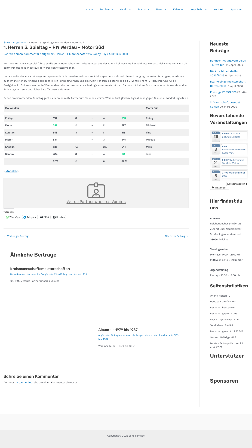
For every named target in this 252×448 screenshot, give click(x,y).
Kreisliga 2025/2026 (222, 90)
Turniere (119, 9)
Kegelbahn (203, 9)
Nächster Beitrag (176, 234)
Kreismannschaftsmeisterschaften (40, 266)
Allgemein (45, 53)
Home (104, 9)
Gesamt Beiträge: (220, 334)
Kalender (184, 9)
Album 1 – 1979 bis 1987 (118, 328)
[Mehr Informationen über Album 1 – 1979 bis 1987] (140, 292)
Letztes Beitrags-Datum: (225, 340)
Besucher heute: (220, 304)
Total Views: (217, 322)
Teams (153, 9)
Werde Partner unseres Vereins (96, 191)
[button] (124, 9)
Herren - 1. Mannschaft (65, 53)
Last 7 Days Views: (221, 316)
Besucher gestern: (221, 310)
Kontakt (221, 9)
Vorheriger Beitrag (16, 234)
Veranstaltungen (135, 333)
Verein (136, 9)
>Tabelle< (11, 170)
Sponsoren (237, 9)
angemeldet (23, 380)
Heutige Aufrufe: (220, 298)
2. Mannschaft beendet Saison (228, 100)
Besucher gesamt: (221, 328)
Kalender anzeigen (237, 181)
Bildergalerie (117, 333)
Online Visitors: (219, 292)
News (169, 9)
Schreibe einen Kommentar (20, 53)
